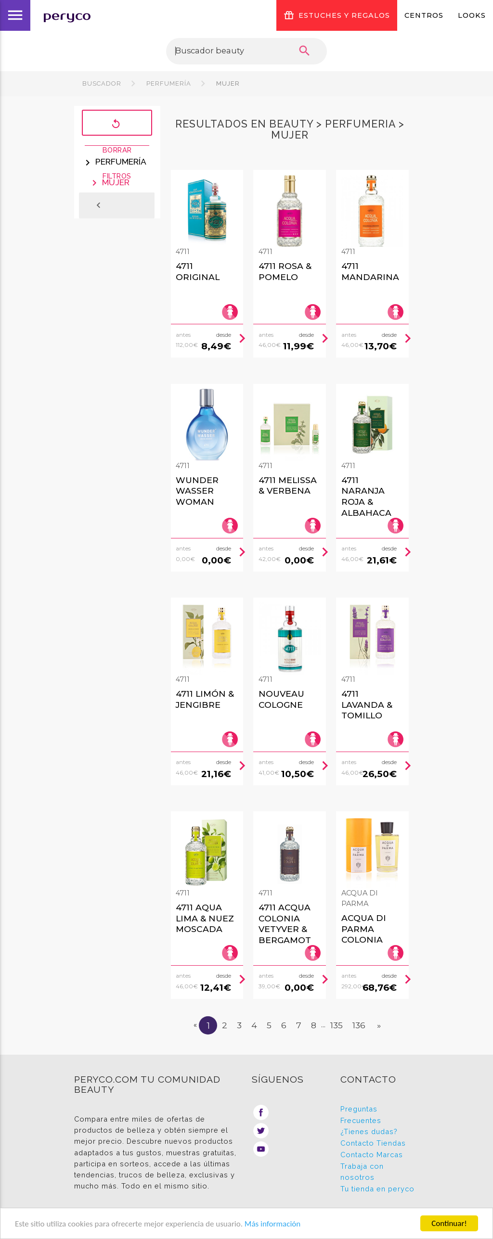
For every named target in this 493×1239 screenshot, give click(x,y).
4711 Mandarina (370, 271)
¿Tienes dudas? (369, 1131)
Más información (272, 1224)
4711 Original (198, 271)
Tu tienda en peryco (377, 1189)
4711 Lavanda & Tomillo (366, 704)
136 (358, 1025)
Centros (423, 15)
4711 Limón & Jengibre (205, 699)
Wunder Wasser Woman (197, 491)
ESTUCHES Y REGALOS (337, 15)
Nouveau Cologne (281, 699)
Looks (472, 15)
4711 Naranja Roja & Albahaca (366, 496)
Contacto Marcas (371, 1154)
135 (336, 1025)
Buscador (101, 83)
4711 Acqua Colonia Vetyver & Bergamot (285, 923)
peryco (67, 16)
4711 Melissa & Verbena (288, 485)
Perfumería (168, 83)
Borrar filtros (117, 123)
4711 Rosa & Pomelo (285, 271)
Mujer (227, 83)
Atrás (111, 205)
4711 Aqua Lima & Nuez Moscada (205, 918)
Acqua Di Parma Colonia (363, 929)
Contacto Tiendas (373, 1143)
